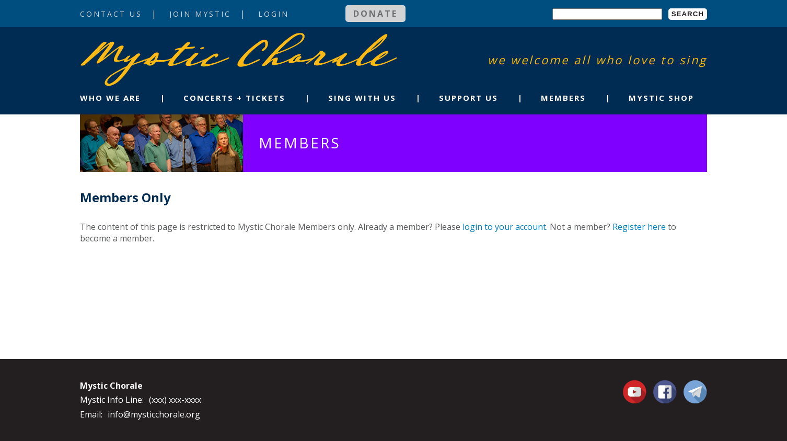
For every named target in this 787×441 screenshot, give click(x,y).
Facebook (665, 385)
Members (563, 97)
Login (273, 14)
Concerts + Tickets (234, 97)
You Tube (636, 391)
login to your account (504, 227)
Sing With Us (362, 97)
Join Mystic (200, 14)
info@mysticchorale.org (154, 414)
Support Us (468, 97)
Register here (639, 227)
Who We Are (110, 97)
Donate (375, 13)
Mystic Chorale (140, 43)
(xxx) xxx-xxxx (175, 399)
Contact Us (111, 14)
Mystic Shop (661, 97)
